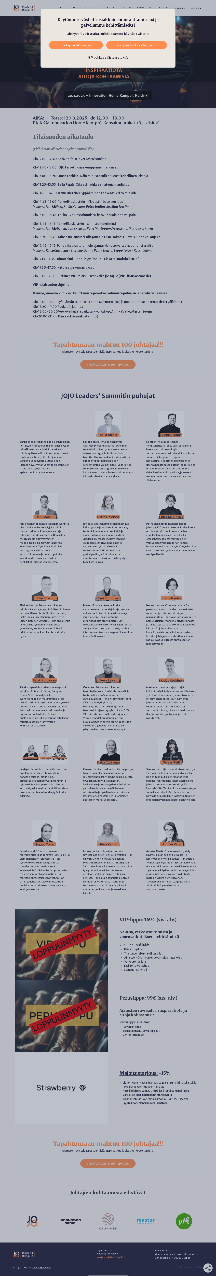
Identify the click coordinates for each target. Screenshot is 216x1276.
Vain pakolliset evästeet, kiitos (136, 45)
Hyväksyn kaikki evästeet (76, 45)
